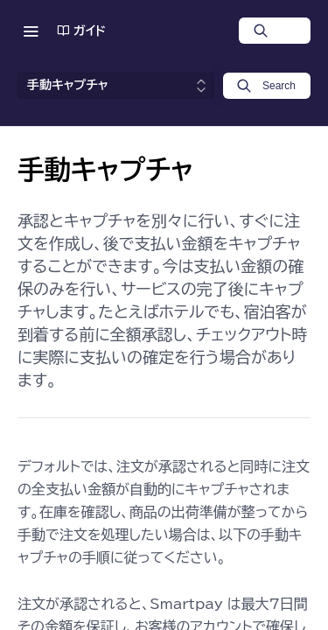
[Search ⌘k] (275, 31)
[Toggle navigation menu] (30, 31)
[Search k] (267, 86)
